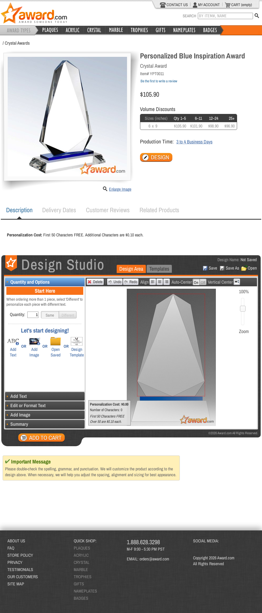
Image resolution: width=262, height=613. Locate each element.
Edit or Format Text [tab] (25, 405)
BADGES (81, 598)
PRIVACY (15, 562)
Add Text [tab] (16, 396)
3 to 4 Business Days (194, 141)
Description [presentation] (19, 210)
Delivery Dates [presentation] (59, 210)
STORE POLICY (20, 555)
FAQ (10, 548)
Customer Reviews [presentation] (108, 210)
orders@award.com (154, 559)
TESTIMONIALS (20, 569)
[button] (50, 314)
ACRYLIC (81, 555)
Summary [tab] (16, 424)
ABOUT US (16, 541)
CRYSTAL (81, 562)
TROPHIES (82, 577)
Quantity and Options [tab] (27, 282)
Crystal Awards (17, 43)
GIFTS (79, 584)
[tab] (19, 210)
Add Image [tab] (17, 414)
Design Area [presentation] (131, 268)
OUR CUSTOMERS (22, 577)
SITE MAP (15, 584)
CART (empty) (238, 5)
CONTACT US (174, 5)
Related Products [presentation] (159, 210)
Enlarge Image (120, 189)
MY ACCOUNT (206, 5)
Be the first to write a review (159, 81)
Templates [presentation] (159, 268)
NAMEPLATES (85, 591)
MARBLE (81, 569)
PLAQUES (82, 548)
